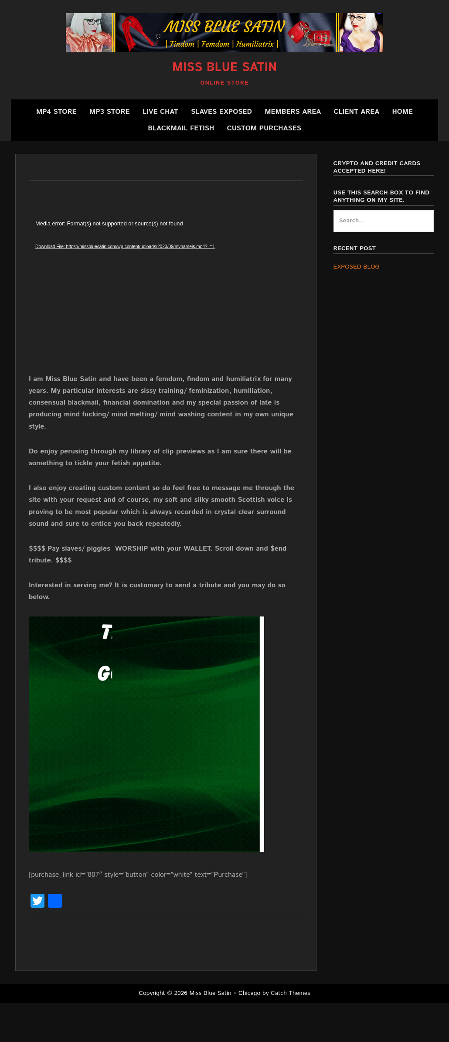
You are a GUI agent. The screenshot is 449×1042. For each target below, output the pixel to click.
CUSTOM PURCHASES (264, 128)
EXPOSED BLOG (356, 266)
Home (402, 112)
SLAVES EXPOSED (221, 112)
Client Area (357, 112)
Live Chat (160, 112)
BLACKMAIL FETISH (181, 128)
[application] (166, 296)
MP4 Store (56, 112)
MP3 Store (109, 112)
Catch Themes (290, 993)
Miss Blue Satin (224, 67)
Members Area (293, 112)
